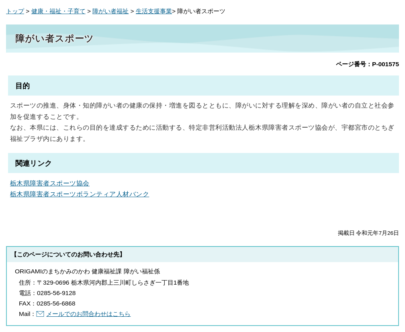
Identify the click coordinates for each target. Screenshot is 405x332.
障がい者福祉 (110, 11)
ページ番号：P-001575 (367, 64)
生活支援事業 (154, 11)
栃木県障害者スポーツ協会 (50, 183)
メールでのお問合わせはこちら (88, 313)
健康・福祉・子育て (58, 11)
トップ (15, 11)
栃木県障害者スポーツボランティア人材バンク (79, 194)
